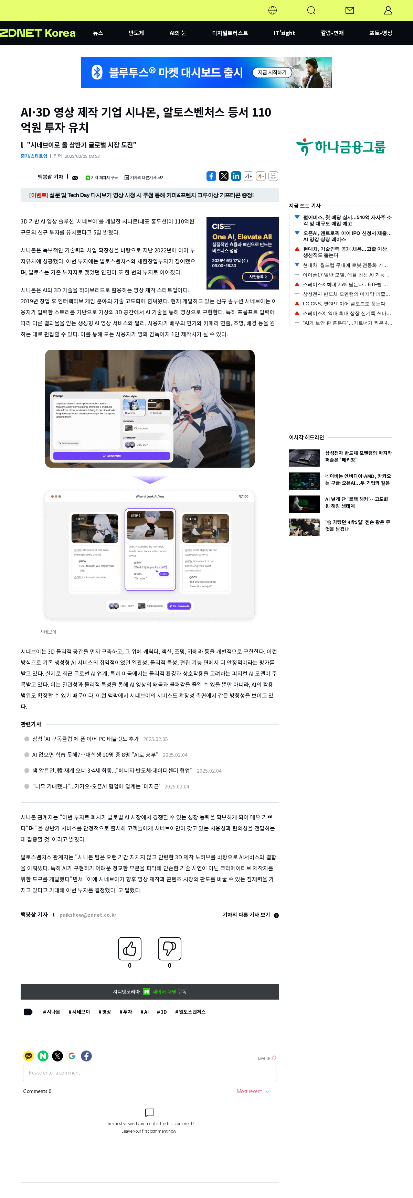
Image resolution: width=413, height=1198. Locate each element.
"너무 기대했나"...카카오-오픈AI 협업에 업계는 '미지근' (96, 786)
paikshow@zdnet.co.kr (88, 914)
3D (164, 1011)
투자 (127, 1011)
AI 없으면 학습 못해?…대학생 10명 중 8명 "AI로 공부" (95, 754)
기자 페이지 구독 (101, 177)
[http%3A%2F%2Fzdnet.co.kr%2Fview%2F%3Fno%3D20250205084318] (236, 176)
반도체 (136, 33)
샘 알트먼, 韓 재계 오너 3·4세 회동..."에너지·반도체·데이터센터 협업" (112, 770)
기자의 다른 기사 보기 (251, 914)
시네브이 (81, 1011)
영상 (106, 1011)
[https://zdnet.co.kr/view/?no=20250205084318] (211, 176)
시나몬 (53, 1011)
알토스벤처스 (192, 1011)
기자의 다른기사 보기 (145, 177)
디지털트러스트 (230, 33)
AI (146, 1011)
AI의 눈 (178, 33)
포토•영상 (380, 33)
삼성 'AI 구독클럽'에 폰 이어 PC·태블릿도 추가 (85, 738)
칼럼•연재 (332, 33)
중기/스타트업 (34, 156)
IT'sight (284, 33)
